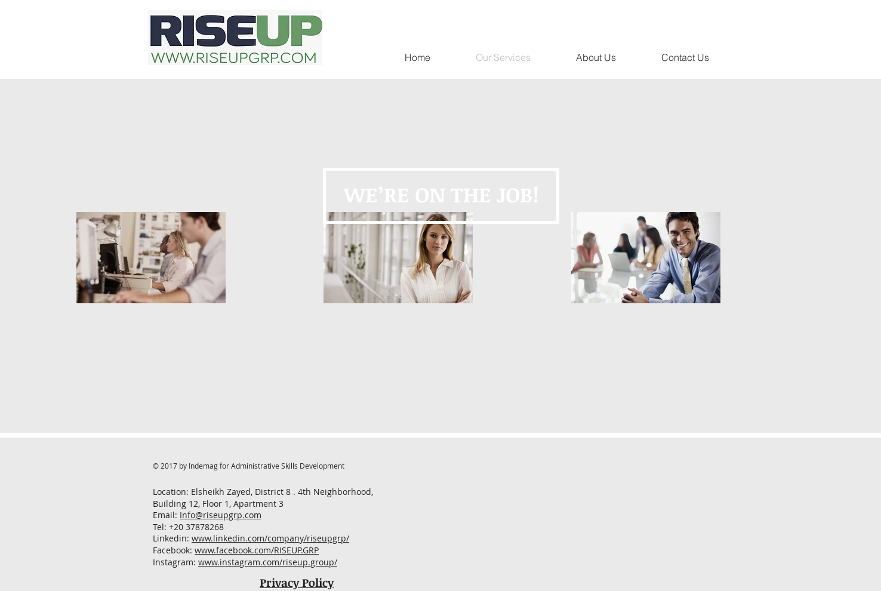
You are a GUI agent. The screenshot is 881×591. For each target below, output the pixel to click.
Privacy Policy (297, 582)
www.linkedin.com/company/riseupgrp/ (270, 538)
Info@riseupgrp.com (220, 515)
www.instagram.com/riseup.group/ (267, 562)
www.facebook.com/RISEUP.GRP (257, 550)
